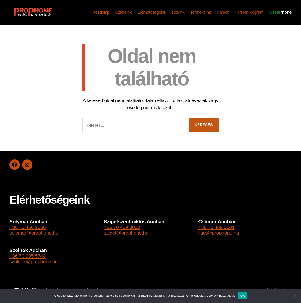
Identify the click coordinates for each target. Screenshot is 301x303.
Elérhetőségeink (152, 12)
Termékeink (200, 12)
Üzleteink (123, 12)
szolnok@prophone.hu (33, 261)
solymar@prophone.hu (33, 232)
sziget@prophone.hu (126, 232)
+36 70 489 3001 (216, 227)
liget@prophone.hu (218, 232)
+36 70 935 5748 (27, 256)
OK (242, 295)
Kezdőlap (101, 12)
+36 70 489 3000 (122, 227)
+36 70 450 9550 (27, 227)
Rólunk (178, 12)
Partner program (249, 12)
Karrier (223, 12)
